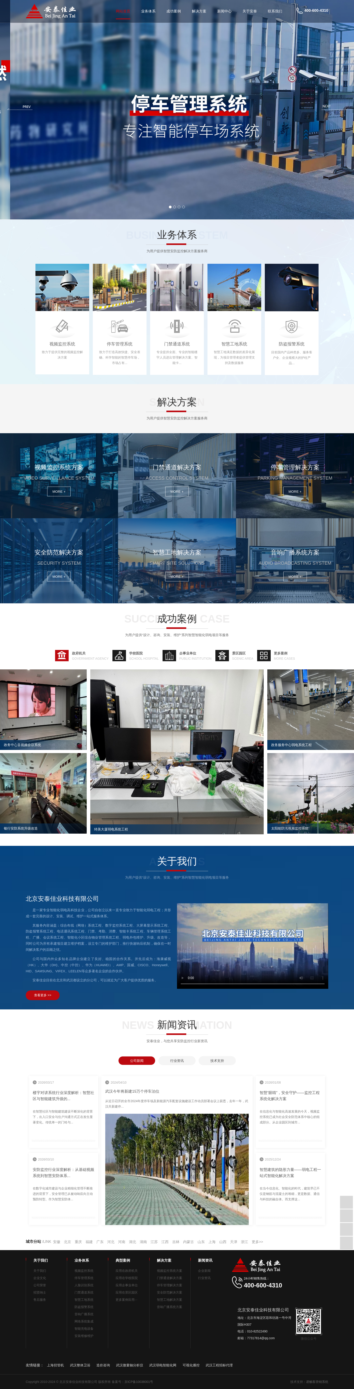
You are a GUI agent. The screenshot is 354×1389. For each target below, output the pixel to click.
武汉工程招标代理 (219, 1365)
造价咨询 (103, 1365)
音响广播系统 (84, 1314)
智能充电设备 (84, 1328)
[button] (170, 207)
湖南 (143, 1242)
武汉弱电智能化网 (162, 1365)
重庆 (78, 1242)
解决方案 (199, 11)
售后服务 (39, 1299)
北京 (67, 1242)
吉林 (175, 1242)
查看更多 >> (42, 995)
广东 (100, 1242)
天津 (233, 1242)
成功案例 (173, 11)
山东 (201, 1242)
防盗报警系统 (84, 1307)
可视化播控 (191, 1365)
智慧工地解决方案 (169, 1299)
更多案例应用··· (126, 1299)
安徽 (56, 1242)
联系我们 (275, 11)
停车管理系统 (84, 1278)
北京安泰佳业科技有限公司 (252, 946)
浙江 (244, 1242)
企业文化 (39, 1278)
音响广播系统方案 (169, 1307)
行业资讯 (204, 1278)
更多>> (257, 1242)
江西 (165, 1242)
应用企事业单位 (127, 1285)
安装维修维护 (84, 1336)
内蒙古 (188, 1242)
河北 (110, 1242)
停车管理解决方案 (169, 1285)
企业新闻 (204, 1270)
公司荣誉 (39, 1285)
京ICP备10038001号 (138, 1382)
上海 (212, 1242)
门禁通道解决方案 (169, 1278)
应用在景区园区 (127, 1292)
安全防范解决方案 (169, 1292)
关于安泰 (249, 11)
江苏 (154, 1242)
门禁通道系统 (84, 1292)
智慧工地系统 (84, 1299)
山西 (222, 1242)
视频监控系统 (84, 1270)
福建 (89, 1242)
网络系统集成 (84, 1321)
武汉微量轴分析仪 (129, 1365)
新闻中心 (224, 11)
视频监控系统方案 (169, 1270)
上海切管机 (55, 1365)
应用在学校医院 (127, 1278)
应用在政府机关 (127, 1270)
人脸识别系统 (84, 1285)
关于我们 (39, 1270)
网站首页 (123, 11)
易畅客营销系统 (317, 1382)
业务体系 (148, 11)
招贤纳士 (39, 1292)
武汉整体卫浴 (80, 1365)
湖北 (132, 1242)
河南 (121, 1242)
